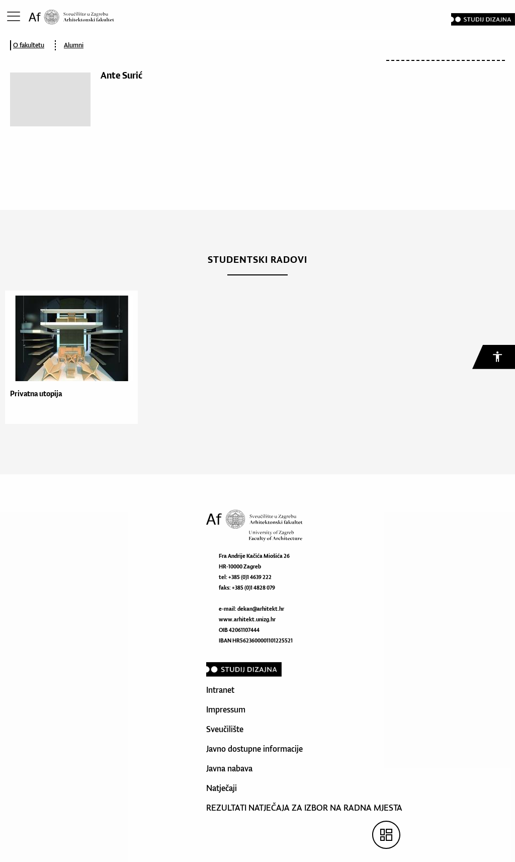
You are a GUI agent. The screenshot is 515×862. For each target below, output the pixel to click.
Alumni (73, 45)
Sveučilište (224, 729)
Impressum (225, 709)
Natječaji (221, 788)
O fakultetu (28, 45)
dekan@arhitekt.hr (260, 608)
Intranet (220, 689)
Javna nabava (229, 768)
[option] (69, 357)
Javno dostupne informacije (254, 748)
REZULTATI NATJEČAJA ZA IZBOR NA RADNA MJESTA (304, 807)
